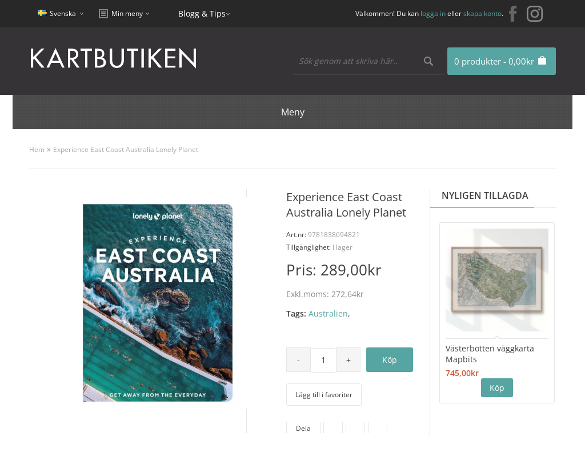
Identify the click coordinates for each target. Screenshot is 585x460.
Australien (328, 313)
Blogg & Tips (202, 13)
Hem (37, 149)
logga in (433, 13)
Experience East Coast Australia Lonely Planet (125, 149)
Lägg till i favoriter (323, 394)
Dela (303, 428)
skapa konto (482, 13)
